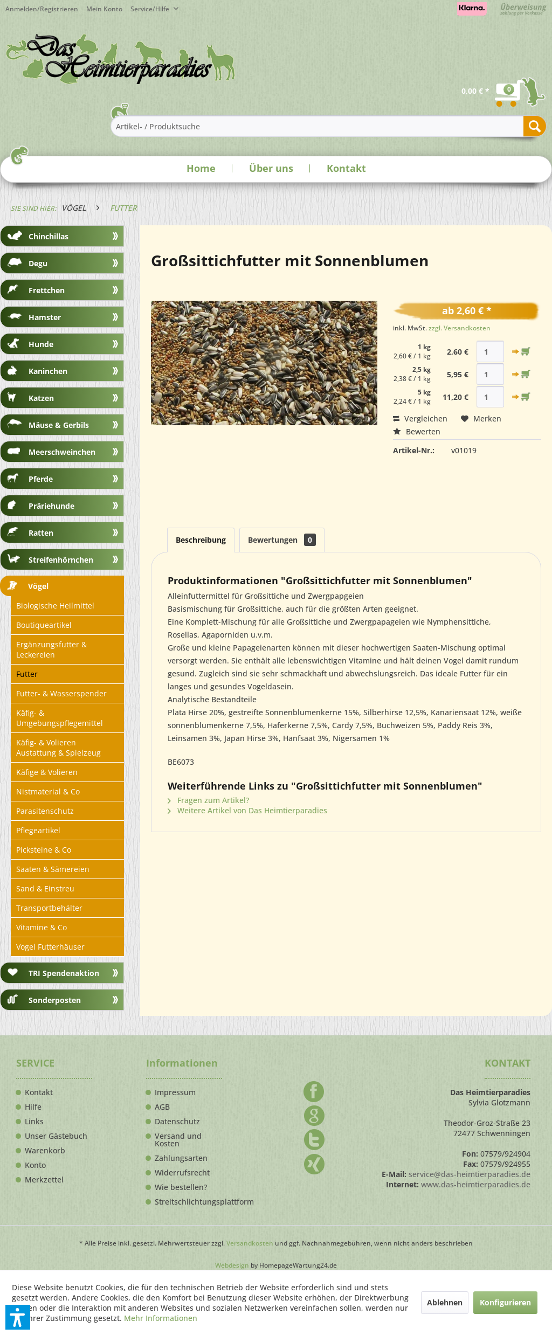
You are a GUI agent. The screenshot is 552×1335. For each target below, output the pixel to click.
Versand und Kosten (178, 1139)
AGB (162, 1107)
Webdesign (232, 1265)
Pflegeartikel (38, 830)
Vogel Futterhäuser (50, 947)
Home (201, 168)
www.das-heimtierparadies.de (475, 1184)
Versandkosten (249, 1243)
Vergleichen (420, 418)
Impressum (175, 1092)
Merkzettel (44, 1180)
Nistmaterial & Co (48, 791)
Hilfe (33, 1107)
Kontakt (346, 168)
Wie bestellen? (181, 1187)
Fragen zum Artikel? (208, 800)
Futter (27, 674)
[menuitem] (108, 9)
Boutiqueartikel (44, 625)
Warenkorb (45, 1150)
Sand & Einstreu (45, 888)
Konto (35, 1165)
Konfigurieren (505, 1302)
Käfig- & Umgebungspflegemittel (59, 718)
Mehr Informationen (160, 1318)
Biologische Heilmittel (55, 605)
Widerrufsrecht (182, 1173)
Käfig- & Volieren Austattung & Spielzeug (58, 747)
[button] (17, 1317)
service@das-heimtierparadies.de (469, 1174)
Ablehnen (445, 1302)
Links (34, 1121)
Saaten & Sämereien (52, 869)
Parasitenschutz (45, 811)
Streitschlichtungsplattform (188, 1202)
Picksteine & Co (43, 850)
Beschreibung (201, 540)
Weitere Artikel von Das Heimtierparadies (247, 810)
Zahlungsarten (181, 1158)
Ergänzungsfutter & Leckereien (51, 649)
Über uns (271, 168)
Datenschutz (177, 1121)
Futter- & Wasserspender (61, 693)
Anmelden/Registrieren (41, 8)
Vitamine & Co (41, 927)
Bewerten (416, 431)
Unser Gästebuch (56, 1136)
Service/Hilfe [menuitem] (150, 8)
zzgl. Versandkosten (460, 328)
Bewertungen (282, 540)
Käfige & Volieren (47, 772)
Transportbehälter (49, 908)
